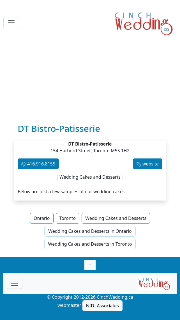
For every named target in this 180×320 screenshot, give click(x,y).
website (150, 164)
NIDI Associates (102, 306)
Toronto (67, 218)
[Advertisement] (90, 81)
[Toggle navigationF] (14, 283)
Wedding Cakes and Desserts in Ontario (90, 231)
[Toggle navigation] (11, 22)
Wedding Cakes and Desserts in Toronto (90, 244)
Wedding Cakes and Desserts (115, 218)
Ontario (42, 218)
